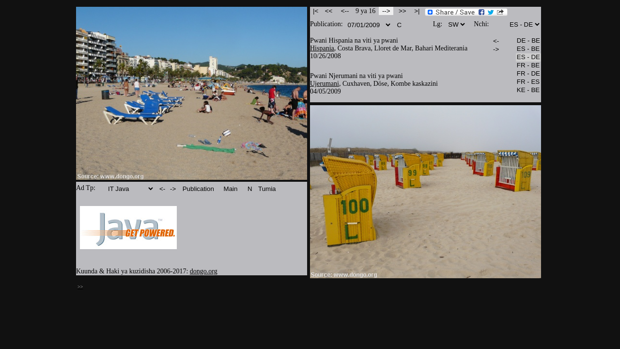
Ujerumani (324, 83)
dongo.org (203, 271)
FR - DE (528, 74)
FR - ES (528, 82)
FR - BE (528, 66)
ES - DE (528, 57)
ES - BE (528, 49)
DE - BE (528, 41)
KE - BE (528, 90)
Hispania (322, 48)
